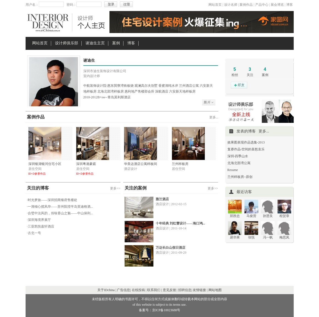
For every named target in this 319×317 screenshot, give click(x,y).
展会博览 (277, 5)
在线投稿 (138, 290)
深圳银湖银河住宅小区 (44, 164)
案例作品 (246, 5)
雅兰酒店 (162, 199)
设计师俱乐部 (66, 43)
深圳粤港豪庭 (86, 164)
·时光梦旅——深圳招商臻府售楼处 (52, 200)
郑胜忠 (235, 216)
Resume (232, 170)
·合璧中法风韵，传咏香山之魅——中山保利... (60, 213)
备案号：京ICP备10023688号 (159, 310)
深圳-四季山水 (237, 156)
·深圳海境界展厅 (39, 220)
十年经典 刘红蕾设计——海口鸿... (180, 223)
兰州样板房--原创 (240, 177)
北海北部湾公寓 (239, 163)
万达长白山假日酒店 (170, 248)
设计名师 (230, 5)
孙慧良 (268, 216)
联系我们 (153, 290)
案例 (116, 43)
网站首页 (215, 5)
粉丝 (235, 75)
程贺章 (284, 216)
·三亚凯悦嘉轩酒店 (40, 226)
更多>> (115, 188)
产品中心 (261, 5)
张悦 (251, 237)
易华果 (235, 237)
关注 (250, 75)
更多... (213, 117)
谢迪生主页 (95, 43)
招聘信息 (184, 290)
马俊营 (251, 216)
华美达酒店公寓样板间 (140, 164)
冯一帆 (268, 237)
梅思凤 (284, 237)
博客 (289, 5)
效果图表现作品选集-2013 (246, 142)
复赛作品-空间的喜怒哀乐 (246, 149)
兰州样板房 (180, 164)
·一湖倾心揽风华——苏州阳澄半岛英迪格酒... (60, 206)
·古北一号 (34, 233)
